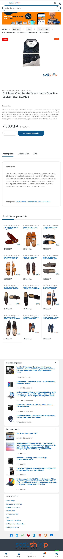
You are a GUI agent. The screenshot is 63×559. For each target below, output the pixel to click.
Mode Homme (44, 29)
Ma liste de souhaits (13, 507)
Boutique (16, 29)
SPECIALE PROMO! (26, 90)
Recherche (57, 8)
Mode (29, 29)
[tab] (7, 155)
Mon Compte (10, 501)
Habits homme (6, 90)
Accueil (4, 29)
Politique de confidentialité (15, 524)
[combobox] (28, 8)
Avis (35, 154)
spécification (23, 154)
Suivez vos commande (14, 504)
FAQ (7, 517)
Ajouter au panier (32, 133)
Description (7, 154)
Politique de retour (12, 527)
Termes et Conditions (13, 521)
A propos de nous (12, 514)
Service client (10, 511)
